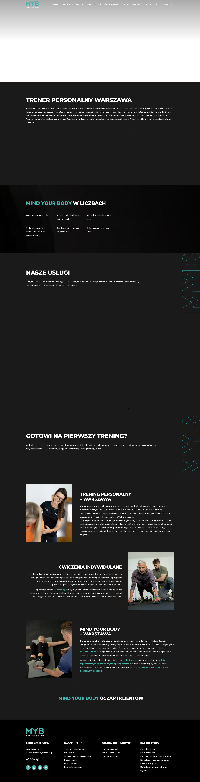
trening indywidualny (127, 659)
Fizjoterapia (69, 753)
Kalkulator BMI (147, 753)
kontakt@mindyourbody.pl (38, 753)
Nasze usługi (74, 743)
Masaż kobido (70, 764)
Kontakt (137, 5)
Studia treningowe (117, 743)
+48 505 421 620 (33, 749)
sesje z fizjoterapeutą (111, 663)
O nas (56, 5)
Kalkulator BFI (146, 749)
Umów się (167, 5)
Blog (126, 5)
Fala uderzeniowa (72, 767)
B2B (89, 5)
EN (155, 5)
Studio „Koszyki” (109, 749)
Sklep (148, 5)
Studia (98, 5)
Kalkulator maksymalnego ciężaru (155, 767)
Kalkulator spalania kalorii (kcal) (154, 757)
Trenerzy (68, 5)
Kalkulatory (112, 5)
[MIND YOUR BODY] (32, 7)
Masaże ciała (70, 760)
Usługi (79, 5)
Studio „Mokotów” (110, 753)
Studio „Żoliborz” (110, 757)
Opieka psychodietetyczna (76, 757)
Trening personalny (73, 749)
